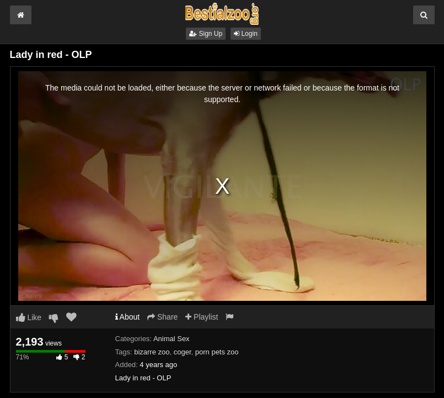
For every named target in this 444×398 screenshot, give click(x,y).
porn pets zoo (217, 352)
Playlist (201, 316)
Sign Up (205, 34)
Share (162, 316)
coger (182, 352)
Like (29, 317)
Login (246, 34)
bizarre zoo (151, 352)
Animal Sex (171, 339)
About (127, 316)
